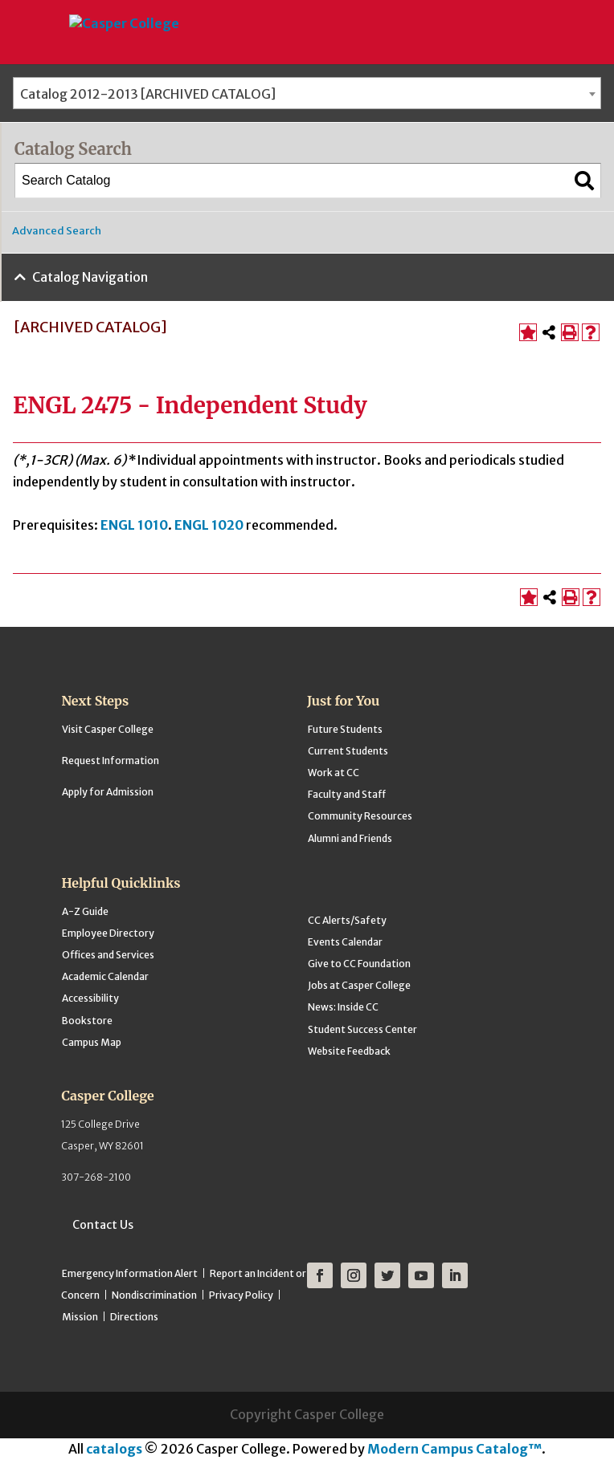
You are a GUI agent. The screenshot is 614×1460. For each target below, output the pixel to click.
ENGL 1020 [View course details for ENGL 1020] (209, 525)
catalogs (114, 1449)
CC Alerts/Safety (347, 920)
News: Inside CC (343, 1007)
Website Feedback (349, 1051)
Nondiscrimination (154, 1295)
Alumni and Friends (350, 838)
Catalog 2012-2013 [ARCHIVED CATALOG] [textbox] (148, 94)
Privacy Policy (241, 1295)
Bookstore (87, 1021)
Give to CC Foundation (359, 964)
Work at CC (333, 773)
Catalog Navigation (90, 277)
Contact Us (102, 1225)
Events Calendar (345, 942)
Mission (80, 1317)
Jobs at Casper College (359, 985)
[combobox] (307, 93)
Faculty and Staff (347, 794)
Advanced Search (56, 231)
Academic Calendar (105, 976)
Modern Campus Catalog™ (454, 1449)
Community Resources (360, 816)
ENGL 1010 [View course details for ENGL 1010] (134, 525)
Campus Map (91, 1042)
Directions (134, 1317)
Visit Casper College (108, 729)
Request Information (110, 760)
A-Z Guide (85, 911)
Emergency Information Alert (130, 1273)
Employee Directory (108, 933)
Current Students (348, 751)
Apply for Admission (108, 792)
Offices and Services (108, 955)
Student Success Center (362, 1029)
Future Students (345, 729)
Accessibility (90, 998)
